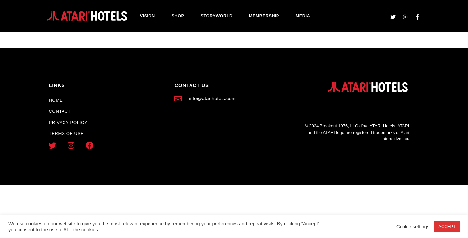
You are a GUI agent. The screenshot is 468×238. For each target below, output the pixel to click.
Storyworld (216, 15)
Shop (177, 15)
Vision (147, 15)
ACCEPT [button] (447, 226)
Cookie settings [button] (412, 226)
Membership (264, 15)
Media (303, 15)
